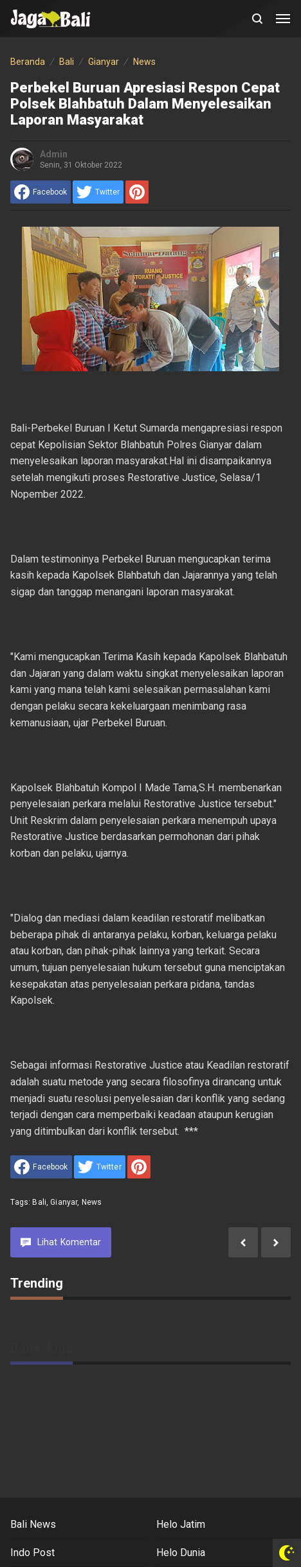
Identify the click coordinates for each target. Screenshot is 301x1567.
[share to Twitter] (98, 192)
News (92, 1202)
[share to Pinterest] (137, 192)
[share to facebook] (40, 192)
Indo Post (32, 1552)
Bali (39, 1202)
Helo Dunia (180, 1552)
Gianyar (63, 1202)
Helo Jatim (180, 1524)
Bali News (33, 1524)
